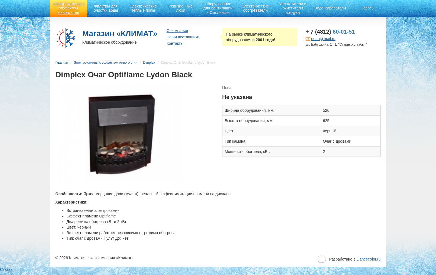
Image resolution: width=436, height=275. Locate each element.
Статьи (6, 269)
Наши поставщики (183, 37)
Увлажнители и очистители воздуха (292, 8)
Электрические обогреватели (255, 8)
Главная (61, 63)
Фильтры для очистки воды (106, 8)
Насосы (368, 8)
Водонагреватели (330, 8)
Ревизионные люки (181, 8)
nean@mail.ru (323, 38)
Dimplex (149, 63)
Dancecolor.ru (369, 259)
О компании (177, 30)
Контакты (175, 43)
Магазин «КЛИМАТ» (119, 33)
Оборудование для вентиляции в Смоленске (218, 8)
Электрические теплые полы (143, 8)
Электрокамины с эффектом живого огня (68, 8)
